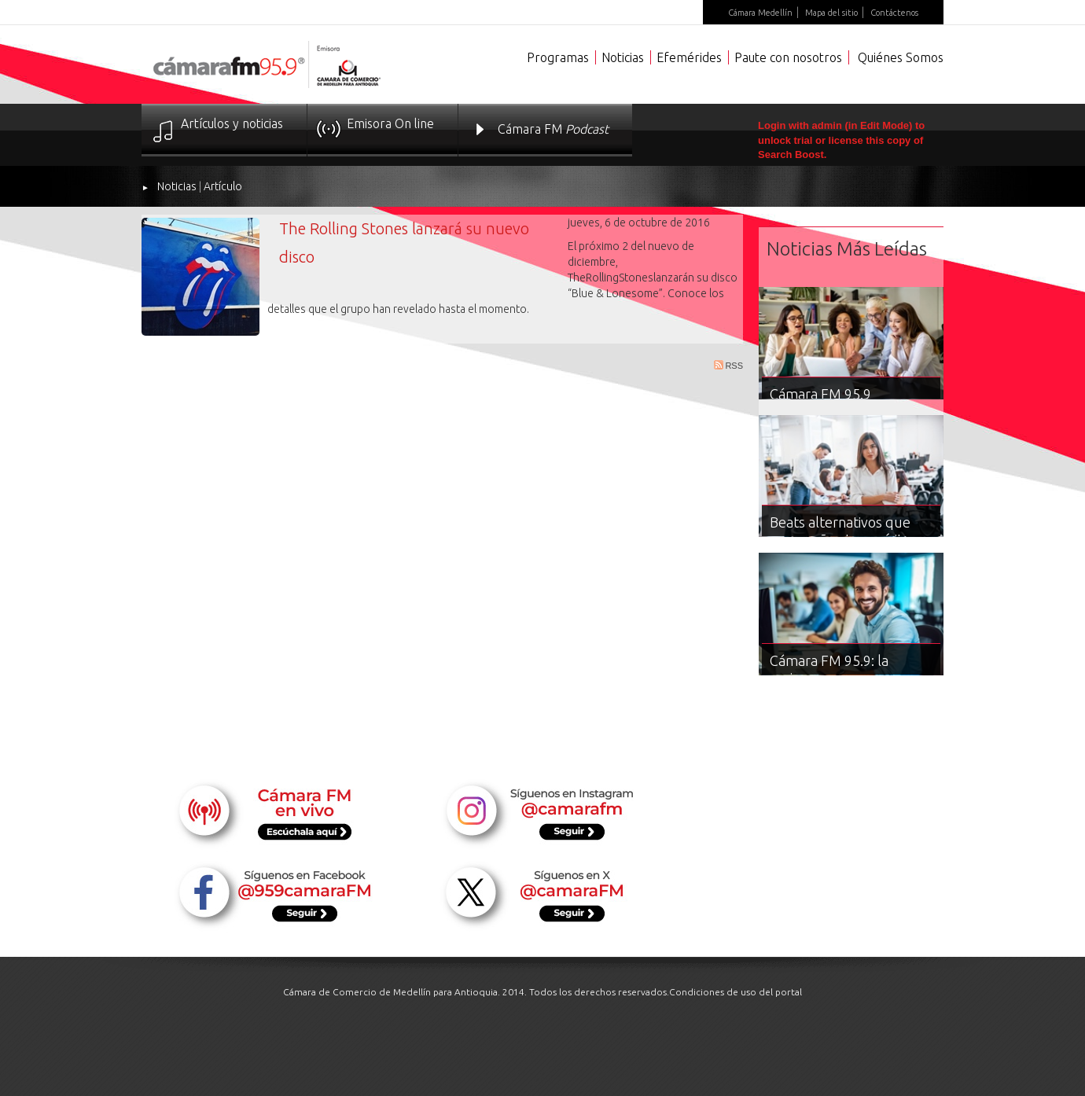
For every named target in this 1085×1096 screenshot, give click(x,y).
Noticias (622, 57)
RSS (728, 365)
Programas (558, 57)
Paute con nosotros (788, 57)
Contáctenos (894, 12)
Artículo (223, 186)
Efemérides (689, 57)
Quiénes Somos (900, 57)
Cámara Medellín (760, 12)
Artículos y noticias (232, 123)
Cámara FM (553, 129)
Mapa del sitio (831, 12)
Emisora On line (390, 123)
